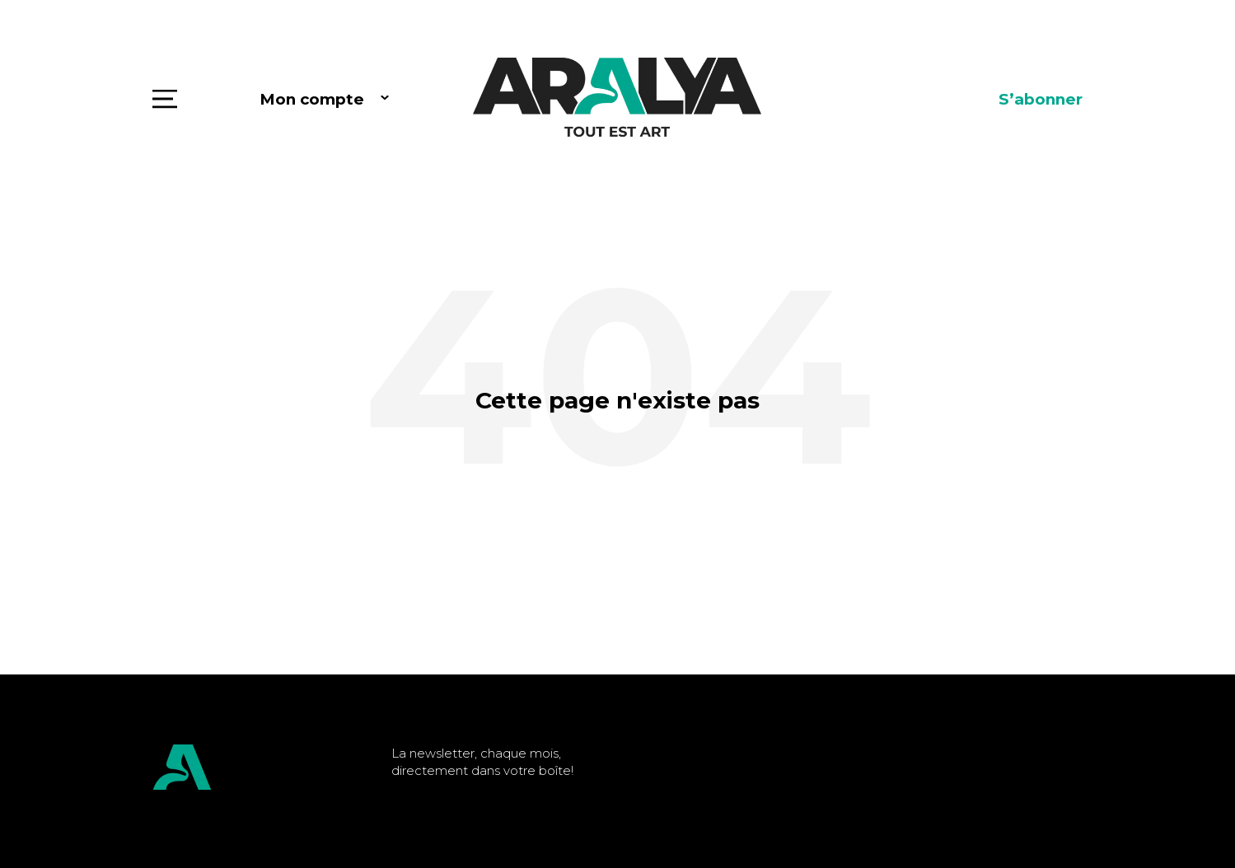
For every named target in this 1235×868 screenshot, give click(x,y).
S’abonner (1041, 99)
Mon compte (312, 99)
